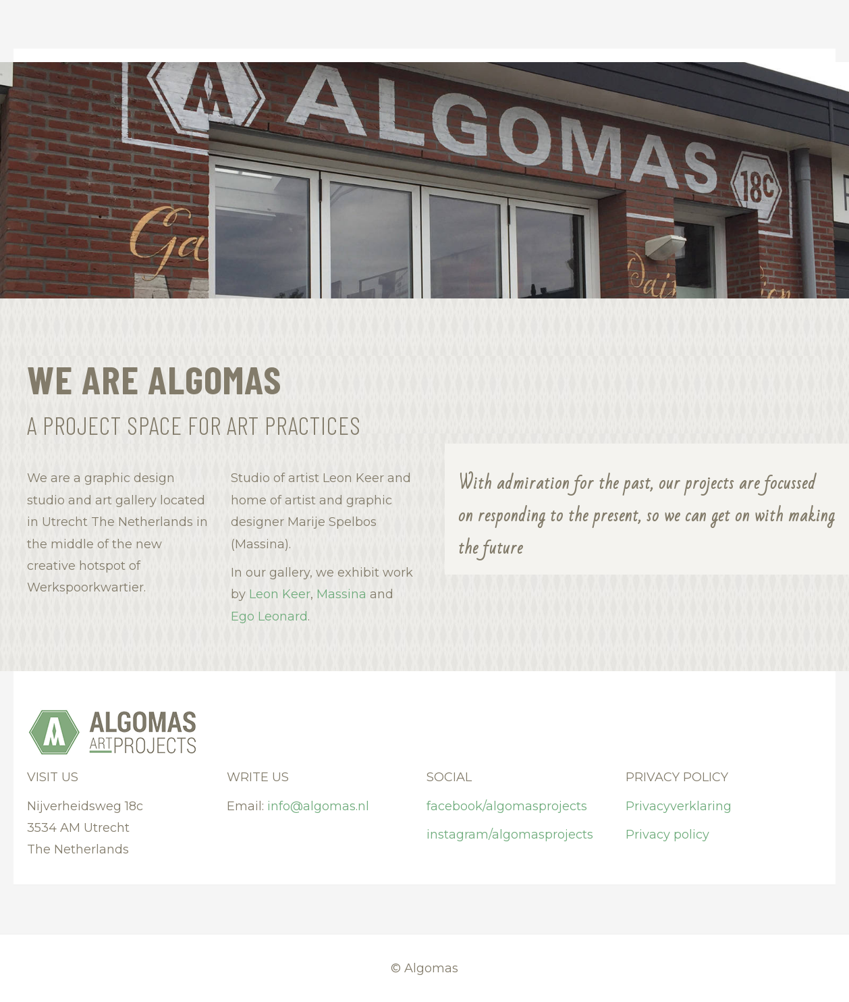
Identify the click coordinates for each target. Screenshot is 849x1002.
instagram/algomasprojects (510, 834)
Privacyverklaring (679, 806)
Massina (341, 594)
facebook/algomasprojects (507, 806)
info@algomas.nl (318, 806)
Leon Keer (279, 594)
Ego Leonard (269, 616)
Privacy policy (667, 834)
